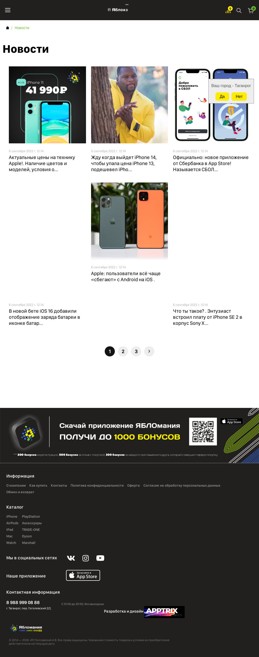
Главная (7, 27)
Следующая (149, 351)
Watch (11, 543)
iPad (9, 530)
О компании (16, 486)
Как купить (38, 486)
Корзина (251, 10)
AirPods (12, 523)
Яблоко (118, 10)
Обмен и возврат (20, 492)
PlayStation (31, 517)
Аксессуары (32, 523)
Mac (9, 536)
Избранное (228, 10)
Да (222, 96)
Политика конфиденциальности (97, 486)
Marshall (28, 543)
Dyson (27, 536)
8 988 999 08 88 (23, 602)
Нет (239, 96)
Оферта (133, 486)
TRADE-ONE (31, 530)
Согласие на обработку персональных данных (181, 486)
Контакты (59, 486)
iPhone (11, 517)
